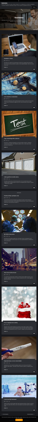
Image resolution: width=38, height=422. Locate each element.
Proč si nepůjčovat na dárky (11, 321)
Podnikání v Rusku (8, 58)
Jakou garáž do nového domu (11, 176)
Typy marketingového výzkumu (11, 138)
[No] (36, 418)
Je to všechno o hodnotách (10, 96)
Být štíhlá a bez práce (9, 233)
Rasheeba (4, 3)
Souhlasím (19, 419)
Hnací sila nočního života (10, 271)
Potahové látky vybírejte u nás (11, 195)
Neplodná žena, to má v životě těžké (12, 359)
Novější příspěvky (30, 414)
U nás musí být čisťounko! (10, 398)
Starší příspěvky (5, 414)
